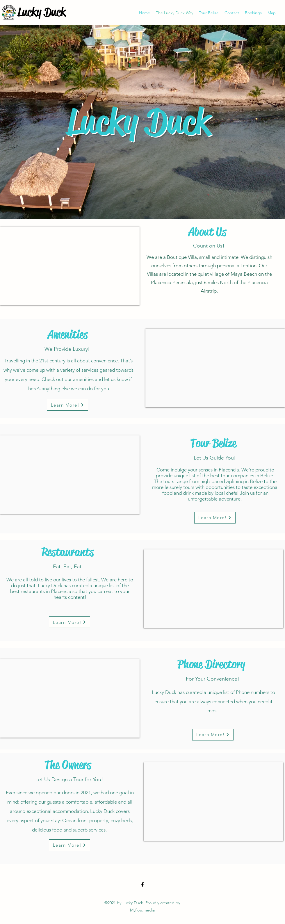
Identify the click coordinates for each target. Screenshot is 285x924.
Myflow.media (142, 910)
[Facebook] (142, 884)
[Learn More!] (67, 405)
